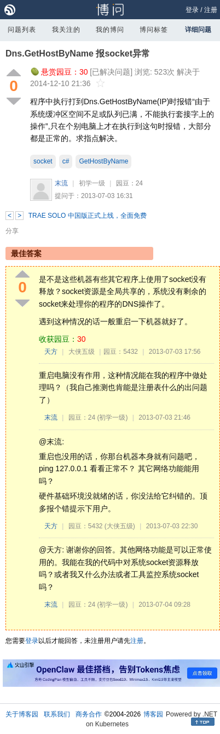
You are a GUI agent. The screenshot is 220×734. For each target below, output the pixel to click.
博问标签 (154, 29)
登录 (192, 10)
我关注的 (66, 29)
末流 (61, 183)
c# (66, 161)
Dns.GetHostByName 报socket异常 (77, 53)
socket (43, 161)
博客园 (153, 714)
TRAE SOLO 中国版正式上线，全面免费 (87, 215)
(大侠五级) (120, 526)
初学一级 (92, 183)
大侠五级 (81, 351)
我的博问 (110, 29)
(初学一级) (112, 417)
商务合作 (89, 714)
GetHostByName (103, 161)
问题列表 (22, 29)
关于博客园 (21, 714)
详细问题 (198, 29)
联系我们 (57, 714)
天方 (50, 351)
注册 (210, 10)
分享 (12, 231)
